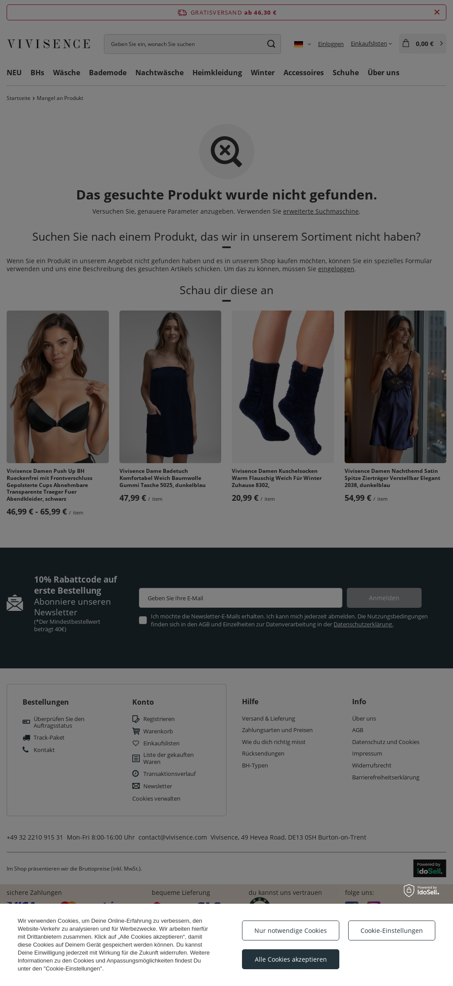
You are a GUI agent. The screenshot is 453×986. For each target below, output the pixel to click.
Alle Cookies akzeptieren (291, 959)
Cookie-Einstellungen (392, 930)
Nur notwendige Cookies (290, 930)
